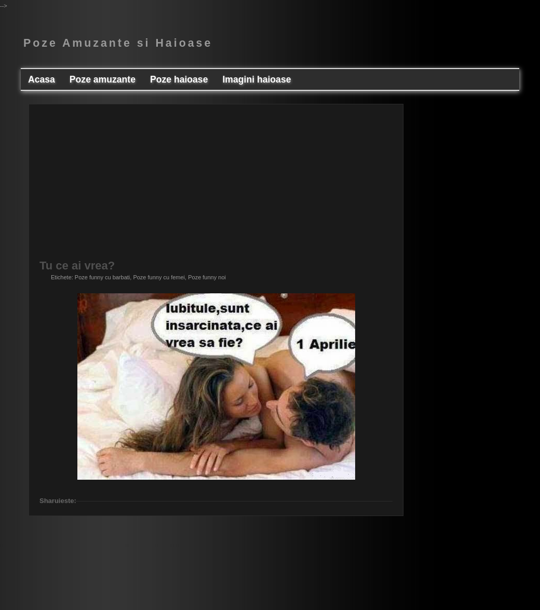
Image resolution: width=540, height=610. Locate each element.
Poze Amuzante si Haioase (117, 43)
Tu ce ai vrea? (77, 266)
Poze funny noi (207, 277)
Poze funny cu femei (159, 277)
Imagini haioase (256, 79)
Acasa (41, 79)
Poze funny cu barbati (102, 277)
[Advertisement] (283, 187)
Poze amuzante (103, 79)
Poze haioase (179, 79)
